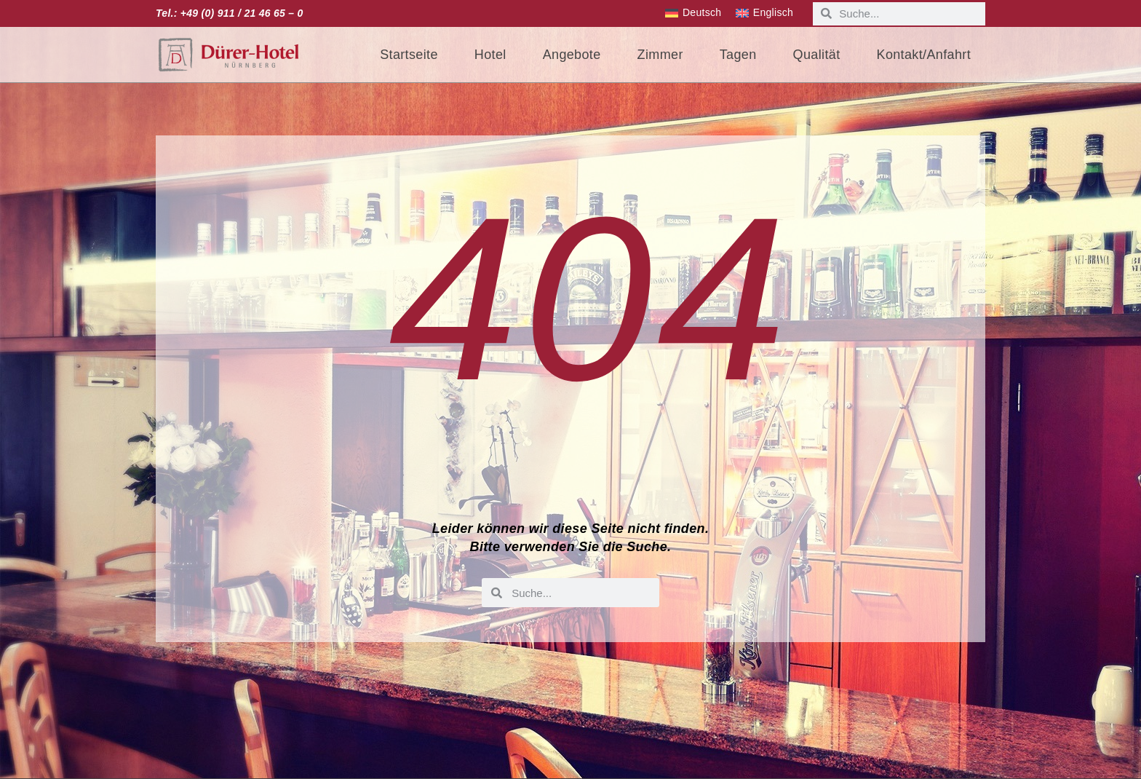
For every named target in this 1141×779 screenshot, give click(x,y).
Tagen (738, 54)
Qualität (816, 54)
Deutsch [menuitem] (702, 12)
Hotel (490, 54)
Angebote (572, 54)
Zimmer (660, 54)
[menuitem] (693, 13)
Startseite (409, 54)
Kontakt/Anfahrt (924, 54)
